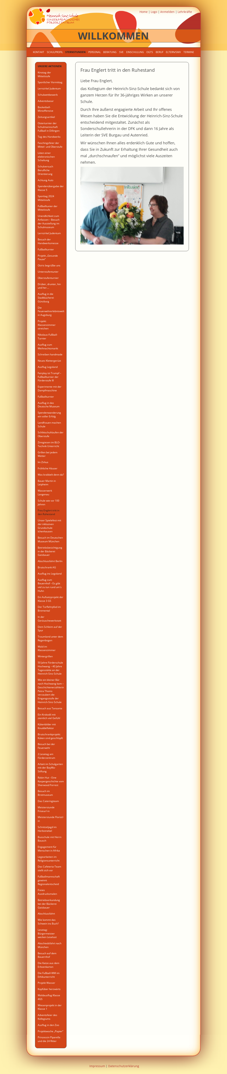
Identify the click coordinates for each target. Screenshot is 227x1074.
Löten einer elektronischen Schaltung (46, 156)
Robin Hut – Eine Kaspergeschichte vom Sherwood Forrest (51, 781)
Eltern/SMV (173, 52)
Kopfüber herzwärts (49, 989)
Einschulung (135, 52)
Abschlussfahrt (46, 913)
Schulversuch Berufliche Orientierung (45, 170)
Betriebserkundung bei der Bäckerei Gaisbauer (49, 903)
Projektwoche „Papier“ (50, 1031)
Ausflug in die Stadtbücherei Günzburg (46, 297)
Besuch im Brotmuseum (45, 793)
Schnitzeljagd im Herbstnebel (47, 829)
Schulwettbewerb (48, 94)
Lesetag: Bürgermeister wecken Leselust (47, 933)
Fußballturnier (46, 249)
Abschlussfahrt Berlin (50, 561)
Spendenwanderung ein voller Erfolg (49, 414)
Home (144, 12)
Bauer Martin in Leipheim (47, 482)
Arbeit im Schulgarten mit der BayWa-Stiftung (50, 767)
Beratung (110, 52)
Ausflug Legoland (48, 367)
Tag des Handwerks (49, 136)
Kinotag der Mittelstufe (44, 74)
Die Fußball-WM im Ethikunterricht (48, 975)
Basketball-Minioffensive (45, 109)
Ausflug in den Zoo (48, 1025)
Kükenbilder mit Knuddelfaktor (47, 726)
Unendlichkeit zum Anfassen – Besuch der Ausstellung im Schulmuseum (48, 221)
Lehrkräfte (185, 12)
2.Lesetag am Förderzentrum (46, 756)
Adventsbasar (46, 101)
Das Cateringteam (48, 801)
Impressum (97, 1066)
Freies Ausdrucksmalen (47, 892)
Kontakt (38, 52)
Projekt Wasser (46, 983)
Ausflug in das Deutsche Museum (48, 404)
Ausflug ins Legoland (50, 573)
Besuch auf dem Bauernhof (47, 955)
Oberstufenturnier (48, 278)
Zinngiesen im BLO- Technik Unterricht (49, 444)
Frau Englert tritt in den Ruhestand (48, 512)
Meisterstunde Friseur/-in (46, 809)
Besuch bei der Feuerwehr (46, 746)
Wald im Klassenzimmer (47, 648)
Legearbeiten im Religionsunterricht (48, 858)
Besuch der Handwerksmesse (48, 241)
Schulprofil (55, 52)
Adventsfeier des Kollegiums (47, 1017)
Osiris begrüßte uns (49, 265)
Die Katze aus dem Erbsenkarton (48, 965)
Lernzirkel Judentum (49, 88)
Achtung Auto (45, 180)
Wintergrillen (45, 656)
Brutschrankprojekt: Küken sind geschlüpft (50, 736)
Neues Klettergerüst (49, 360)
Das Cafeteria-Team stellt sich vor (49, 868)
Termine (188, 52)
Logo (154, 12)
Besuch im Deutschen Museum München (50, 539)
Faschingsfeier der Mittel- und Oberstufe (50, 144)
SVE (121, 52)
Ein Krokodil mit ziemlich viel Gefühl (49, 716)
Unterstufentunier (48, 271)
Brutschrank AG (47, 567)
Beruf (159, 52)
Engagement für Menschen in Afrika (49, 848)
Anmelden (167, 12)
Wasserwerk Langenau (45, 492)
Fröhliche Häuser (47, 468)
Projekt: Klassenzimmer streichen (47, 324)
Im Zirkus (43, 462)
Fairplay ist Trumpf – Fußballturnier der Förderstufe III (49, 376)
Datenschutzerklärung (123, 1066)
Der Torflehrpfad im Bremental (49, 608)
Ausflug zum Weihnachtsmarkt (48, 346)
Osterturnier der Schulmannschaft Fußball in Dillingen (48, 126)
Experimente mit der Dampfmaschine (49, 388)
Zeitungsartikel (46, 117)
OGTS (149, 52)
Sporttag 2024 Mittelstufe (46, 198)
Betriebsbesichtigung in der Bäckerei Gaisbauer (50, 551)
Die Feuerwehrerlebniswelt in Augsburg (51, 311)
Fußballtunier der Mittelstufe (47, 208)
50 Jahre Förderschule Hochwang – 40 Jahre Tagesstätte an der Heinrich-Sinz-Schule (50, 668)
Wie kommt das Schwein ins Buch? (48, 921)
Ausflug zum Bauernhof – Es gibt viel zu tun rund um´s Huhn (50, 585)
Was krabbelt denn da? (51, 474)
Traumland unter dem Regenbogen (50, 638)
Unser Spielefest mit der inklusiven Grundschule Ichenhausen (49, 526)
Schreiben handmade (50, 354)
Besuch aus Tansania (50, 708)
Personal (94, 52)
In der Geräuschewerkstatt (49, 618)
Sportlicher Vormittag (50, 82)
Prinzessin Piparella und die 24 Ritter (49, 1039)
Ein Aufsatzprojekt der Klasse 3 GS (50, 599)
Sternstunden (75, 52)
